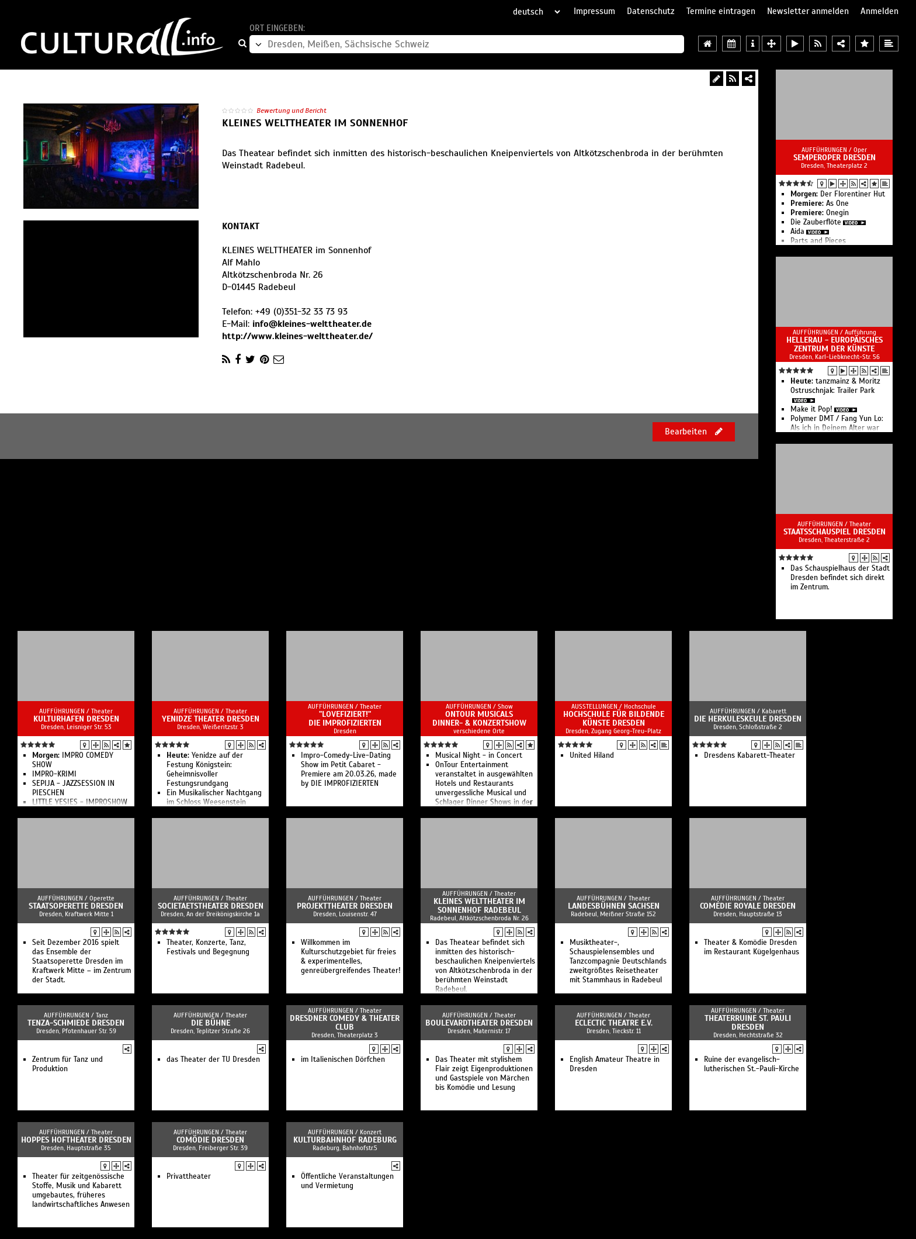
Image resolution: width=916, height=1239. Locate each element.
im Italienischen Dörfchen (343, 1059)
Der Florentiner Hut (837, 194)
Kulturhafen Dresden (76, 719)
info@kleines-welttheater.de (312, 324)
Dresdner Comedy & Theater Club (345, 1022)
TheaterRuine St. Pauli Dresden (748, 1022)
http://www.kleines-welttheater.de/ (297, 336)
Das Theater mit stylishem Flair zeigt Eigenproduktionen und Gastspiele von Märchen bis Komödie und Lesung (484, 1073)
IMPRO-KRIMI (54, 774)
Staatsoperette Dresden (76, 906)
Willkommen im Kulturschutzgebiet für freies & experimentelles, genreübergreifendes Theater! (351, 956)
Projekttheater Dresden (345, 906)
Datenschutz (651, 11)
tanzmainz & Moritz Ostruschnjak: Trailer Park (835, 386)
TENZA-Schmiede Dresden (75, 1023)
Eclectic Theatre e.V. (614, 1023)
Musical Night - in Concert (478, 755)
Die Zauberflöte (815, 222)
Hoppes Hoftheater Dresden (76, 1140)
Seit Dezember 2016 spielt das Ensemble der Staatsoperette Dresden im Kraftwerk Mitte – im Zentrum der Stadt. (81, 961)
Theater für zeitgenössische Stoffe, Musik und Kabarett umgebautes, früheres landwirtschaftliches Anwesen (81, 1190)
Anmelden (879, 11)
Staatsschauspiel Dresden (834, 531)
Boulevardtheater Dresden (479, 1023)
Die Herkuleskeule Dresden (747, 719)
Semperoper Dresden (834, 157)
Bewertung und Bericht (291, 110)
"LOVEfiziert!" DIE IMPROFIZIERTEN (344, 718)
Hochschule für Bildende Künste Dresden (613, 718)
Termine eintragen (720, 11)
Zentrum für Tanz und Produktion (67, 1064)
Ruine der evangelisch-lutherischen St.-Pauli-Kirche (751, 1064)
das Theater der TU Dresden (213, 1059)
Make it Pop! (811, 409)
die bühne (210, 1023)
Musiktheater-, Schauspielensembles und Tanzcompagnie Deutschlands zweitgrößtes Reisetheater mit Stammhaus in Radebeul (618, 961)
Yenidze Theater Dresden (210, 719)
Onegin (819, 213)
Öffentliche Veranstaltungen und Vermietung (347, 1181)
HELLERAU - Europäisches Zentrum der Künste (834, 344)
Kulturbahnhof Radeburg (345, 1140)
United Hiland (592, 755)
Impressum (594, 11)
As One (819, 203)
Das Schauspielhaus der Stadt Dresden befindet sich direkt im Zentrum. (840, 578)
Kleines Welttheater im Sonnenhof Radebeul (479, 905)
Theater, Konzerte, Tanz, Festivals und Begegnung (207, 947)
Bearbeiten (694, 431)
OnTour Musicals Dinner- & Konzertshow (479, 718)
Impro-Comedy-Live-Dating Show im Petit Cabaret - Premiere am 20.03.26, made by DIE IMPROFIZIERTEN (349, 769)
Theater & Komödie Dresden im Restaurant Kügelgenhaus (751, 947)
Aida (797, 231)
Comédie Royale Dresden (748, 906)
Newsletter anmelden (808, 11)
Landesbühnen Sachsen (614, 906)
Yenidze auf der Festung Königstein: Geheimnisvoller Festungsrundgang (204, 769)
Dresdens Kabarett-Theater (749, 755)
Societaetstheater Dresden (210, 906)
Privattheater (188, 1176)
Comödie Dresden (210, 1140)
